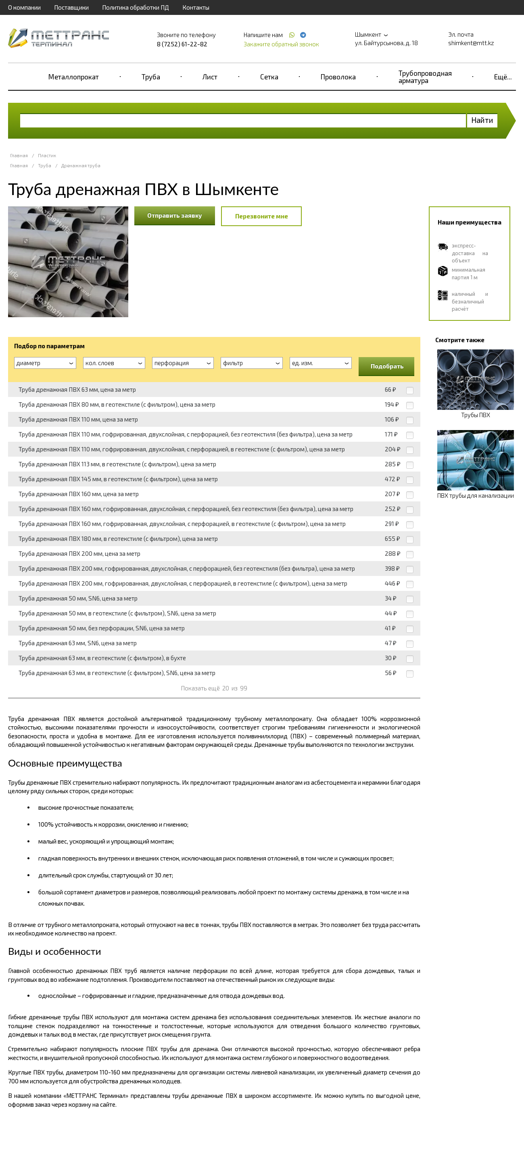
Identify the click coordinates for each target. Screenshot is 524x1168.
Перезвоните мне (261, 216)
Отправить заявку (174, 215)
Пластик (47, 155)
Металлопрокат (73, 76)
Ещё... (503, 76)
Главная (19, 155)
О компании (24, 7)
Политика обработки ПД (135, 7)
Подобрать (387, 366)
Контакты (195, 7)
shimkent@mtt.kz (471, 42)
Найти (482, 120)
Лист (210, 76)
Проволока (338, 76)
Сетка (269, 76)
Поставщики (71, 7)
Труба (151, 76)
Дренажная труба (80, 165)
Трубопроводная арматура (425, 76)
